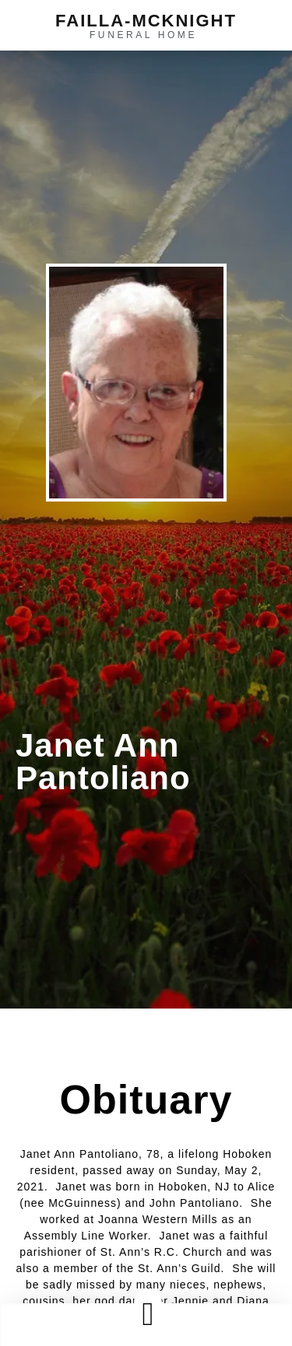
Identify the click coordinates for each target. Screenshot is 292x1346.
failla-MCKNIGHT (146, 20)
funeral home (143, 35)
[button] (148, 1313)
